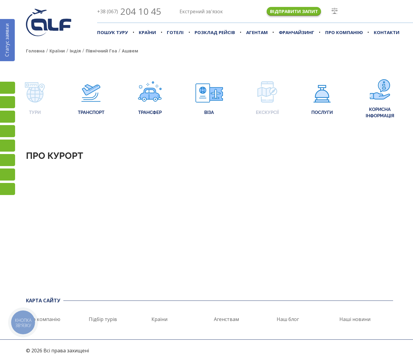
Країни (147, 32)
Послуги (322, 98)
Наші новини (354, 319)
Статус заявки (7, 40)
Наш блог (288, 319)
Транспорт (91, 98)
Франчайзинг (296, 32)
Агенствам (226, 319)
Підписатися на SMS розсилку (7, 146)
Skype (7, 174)
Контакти (386, 32)
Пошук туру (112, 32)
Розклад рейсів (215, 32)
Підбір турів (103, 319)
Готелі (175, 32)
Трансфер (150, 98)
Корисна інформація (380, 98)
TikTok (7, 117)
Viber (7, 160)
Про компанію (344, 32)
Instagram (7, 88)
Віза (209, 98)
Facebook (7, 102)
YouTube (7, 131)
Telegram (7, 189)
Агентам (257, 32)
